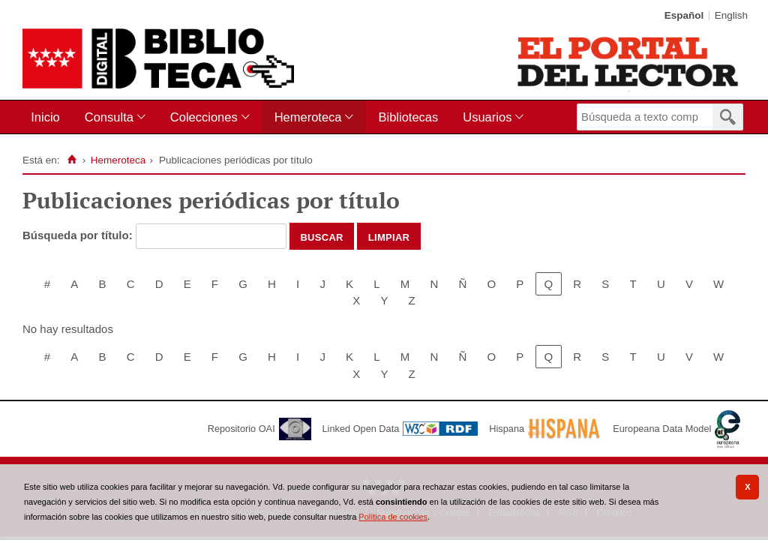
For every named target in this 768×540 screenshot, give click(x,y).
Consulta (109, 117)
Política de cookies (393, 516)
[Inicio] (71, 159)
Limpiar (389, 236)
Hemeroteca (308, 117)
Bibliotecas (408, 117)
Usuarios (487, 117)
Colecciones (204, 117)
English (731, 15)
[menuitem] (48, 117)
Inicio (45, 117)
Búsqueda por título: (79, 235)
